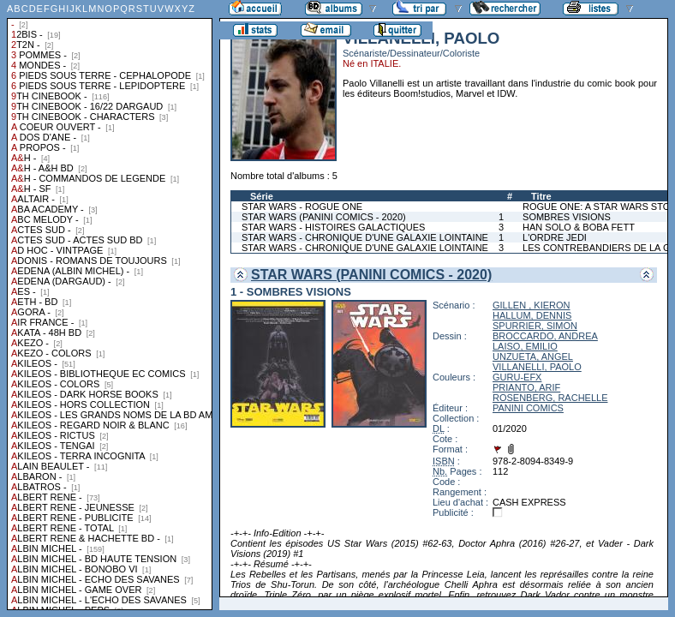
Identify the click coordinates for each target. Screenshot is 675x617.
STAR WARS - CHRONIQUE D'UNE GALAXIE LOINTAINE (365, 237)
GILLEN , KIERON (531, 305)
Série (261, 196)
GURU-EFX (517, 377)
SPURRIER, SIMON (535, 325)
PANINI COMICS (528, 408)
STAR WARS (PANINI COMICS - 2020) (324, 217)
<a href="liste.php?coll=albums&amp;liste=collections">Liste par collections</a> (109, 305)
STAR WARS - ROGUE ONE (302, 206)
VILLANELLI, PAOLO (537, 367)
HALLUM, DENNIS (532, 315)
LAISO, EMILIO (525, 346)
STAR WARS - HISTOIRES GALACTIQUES (333, 227)
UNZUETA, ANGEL (533, 356)
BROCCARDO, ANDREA (545, 336)
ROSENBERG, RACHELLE (550, 397)
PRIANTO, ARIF (526, 387)
